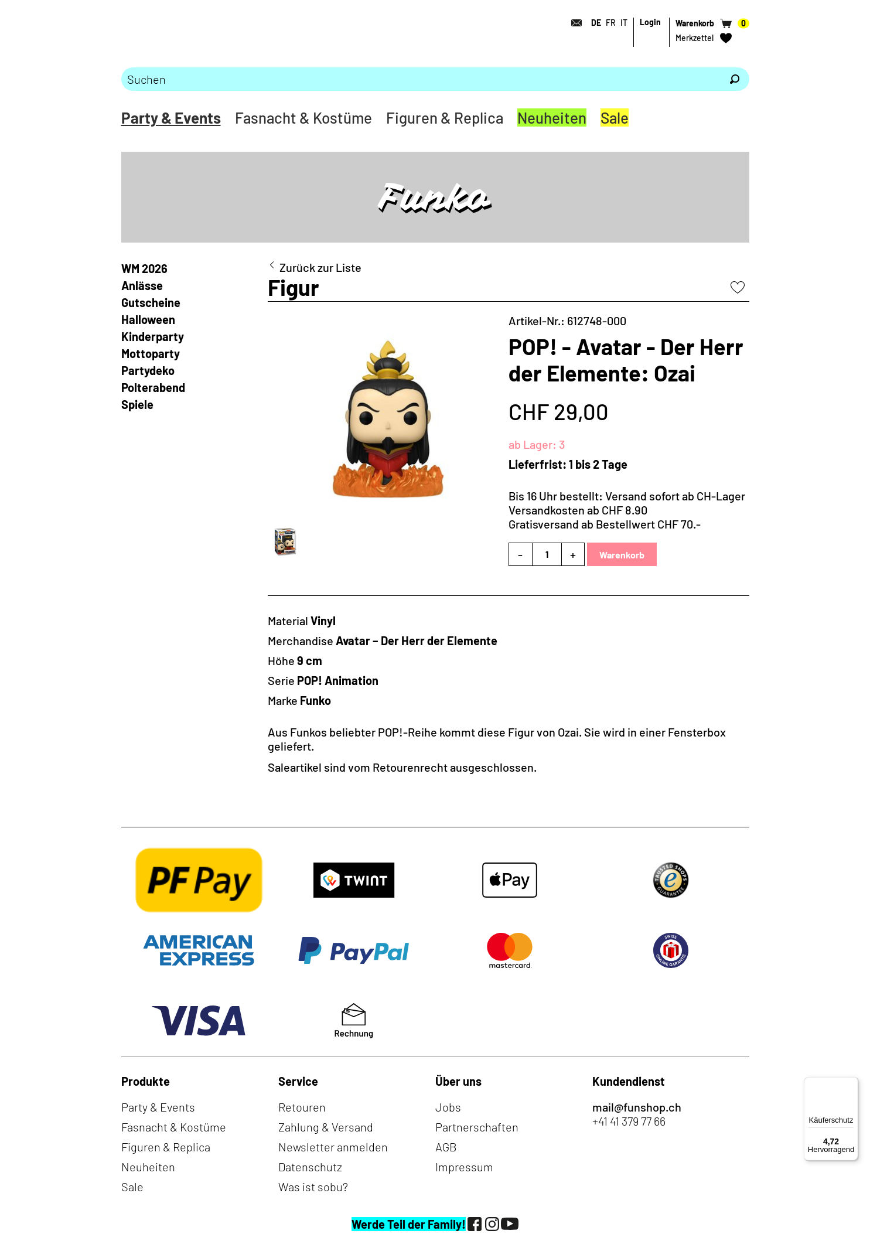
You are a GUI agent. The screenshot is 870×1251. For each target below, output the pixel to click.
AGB (446, 1147)
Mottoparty (150, 353)
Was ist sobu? (313, 1187)
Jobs (448, 1107)
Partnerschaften (476, 1127)
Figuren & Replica (444, 117)
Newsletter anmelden (333, 1147)
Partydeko (148, 370)
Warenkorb (621, 554)
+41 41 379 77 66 (629, 1121)
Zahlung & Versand (325, 1127)
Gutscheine (150, 302)
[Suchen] (734, 79)
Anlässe (142, 285)
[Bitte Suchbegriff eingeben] (420, 79)
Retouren (302, 1107)
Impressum (464, 1167)
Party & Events (171, 117)
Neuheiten (551, 117)
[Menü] (851, 1084)
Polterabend (153, 387)
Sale (615, 117)
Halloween (148, 319)
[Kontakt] (573, 22)
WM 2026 (144, 268)
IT (623, 23)
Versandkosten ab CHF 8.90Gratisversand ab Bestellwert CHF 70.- (605, 517)
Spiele (137, 404)
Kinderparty (152, 336)
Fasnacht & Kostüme (303, 117)
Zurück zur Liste (320, 267)
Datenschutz (310, 1167)
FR (611, 23)
